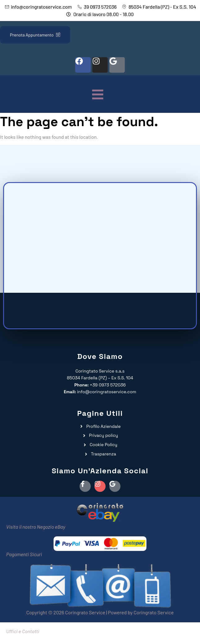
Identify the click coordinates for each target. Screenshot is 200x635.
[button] (98, 95)
